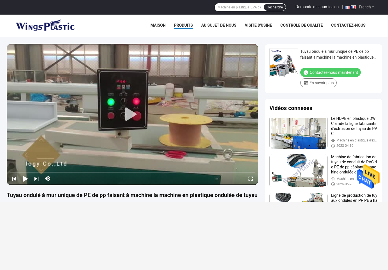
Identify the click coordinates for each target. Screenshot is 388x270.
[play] (132, 114)
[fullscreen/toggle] (250, 178)
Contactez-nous (348, 25)
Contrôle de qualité (301, 25)
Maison (158, 25)
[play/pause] (25, 178)
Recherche (275, 7)
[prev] (14, 178)
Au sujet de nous (218, 25)
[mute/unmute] (47, 178)
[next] (36, 178)
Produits (183, 25)
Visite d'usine (258, 25)
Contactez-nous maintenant (330, 72)
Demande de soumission (317, 6)
